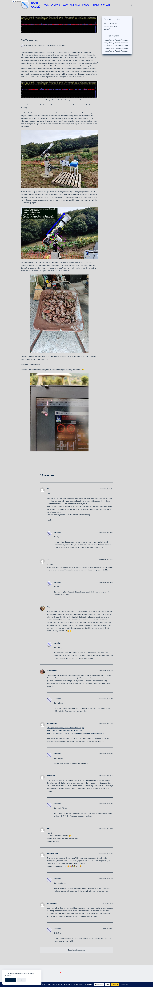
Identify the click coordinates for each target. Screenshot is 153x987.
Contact (105, 5)
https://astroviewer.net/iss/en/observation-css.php (65, 728)
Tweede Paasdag (110, 23)
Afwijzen (21, 980)
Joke (48, 607)
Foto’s (87, 5)
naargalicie (108, 40)
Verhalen (75, 5)
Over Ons (55, 5)
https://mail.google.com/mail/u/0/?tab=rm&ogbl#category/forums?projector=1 (76, 733)
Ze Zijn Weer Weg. (111, 26)
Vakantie (107, 29)
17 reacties (62, 45)
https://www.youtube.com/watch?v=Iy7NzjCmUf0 (65, 731)
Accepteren (10, 980)
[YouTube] (60, 972)
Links (96, 5)
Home (45, 5)
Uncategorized (51, 45)
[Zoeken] (131, 5)
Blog (65, 5)
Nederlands (17, 1)
